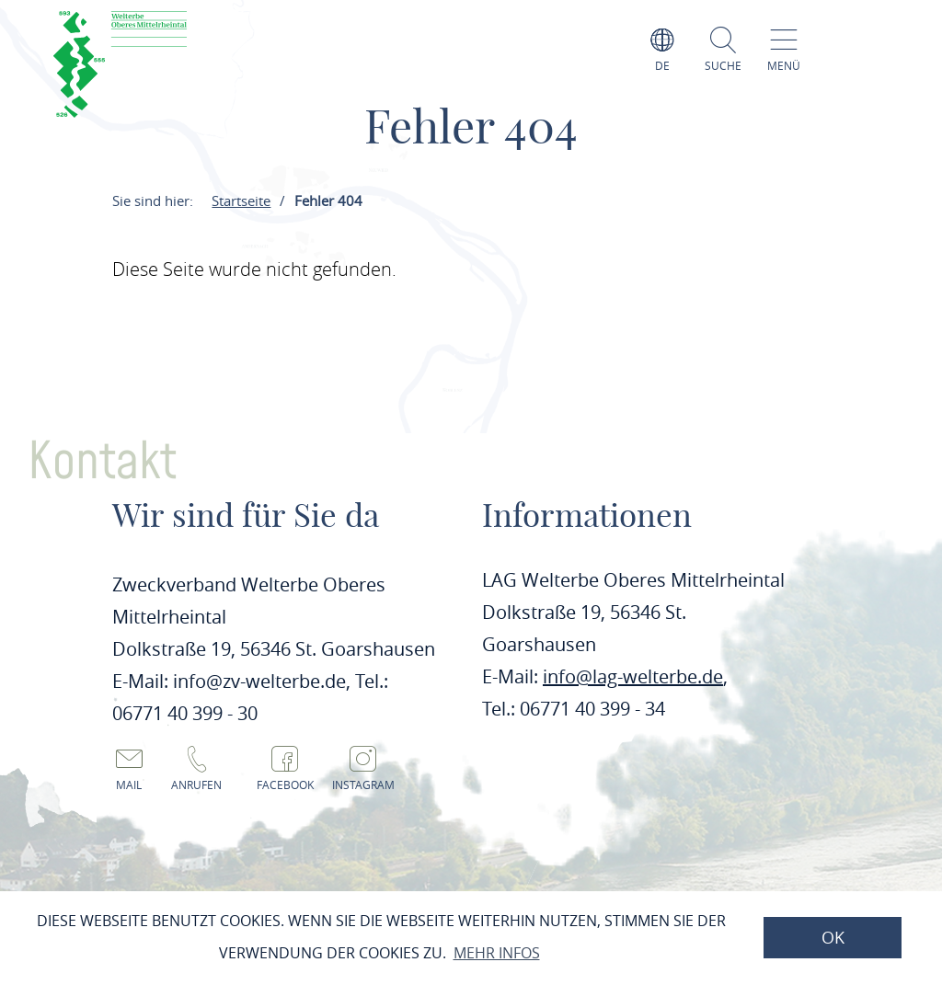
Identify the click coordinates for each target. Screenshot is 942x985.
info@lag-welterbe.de (633, 676)
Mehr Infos (497, 953)
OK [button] (832, 937)
